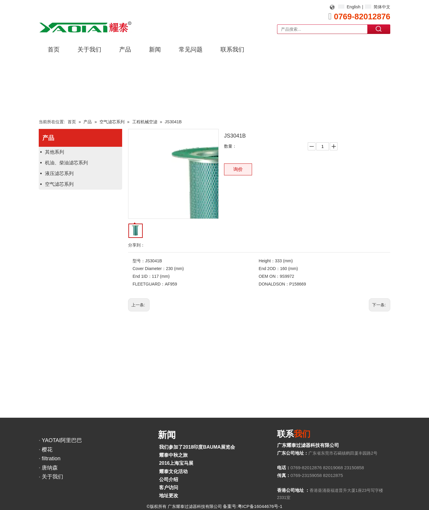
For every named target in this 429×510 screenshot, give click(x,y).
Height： (267, 260)
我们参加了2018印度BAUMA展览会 (197, 447)
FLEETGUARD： (149, 284)
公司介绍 (168, 479)
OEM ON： (269, 276)
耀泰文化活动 (173, 471)
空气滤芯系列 (59, 184)
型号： (139, 260)
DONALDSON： (274, 284)
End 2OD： (269, 268)
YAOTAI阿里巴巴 (62, 440)
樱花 (47, 450)
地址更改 (168, 495)
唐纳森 (50, 468)
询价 (238, 169)
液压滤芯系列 (59, 173)
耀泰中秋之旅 (173, 455)
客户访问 (168, 487)
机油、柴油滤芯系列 (66, 162)
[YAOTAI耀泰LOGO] (85, 27)
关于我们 (52, 477)
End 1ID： (142, 276)
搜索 (379, 28)
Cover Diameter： (149, 268)
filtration (51, 458)
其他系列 (54, 152)
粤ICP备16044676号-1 (260, 506)
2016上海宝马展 (176, 463)
